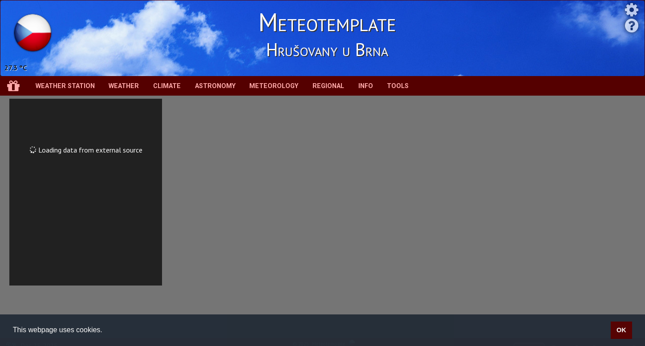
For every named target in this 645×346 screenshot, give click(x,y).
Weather (124, 86)
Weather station (65, 86)
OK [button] (621, 330)
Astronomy (215, 86)
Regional (328, 86)
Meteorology (273, 86)
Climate (167, 86)
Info (365, 86)
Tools (398, 86)
